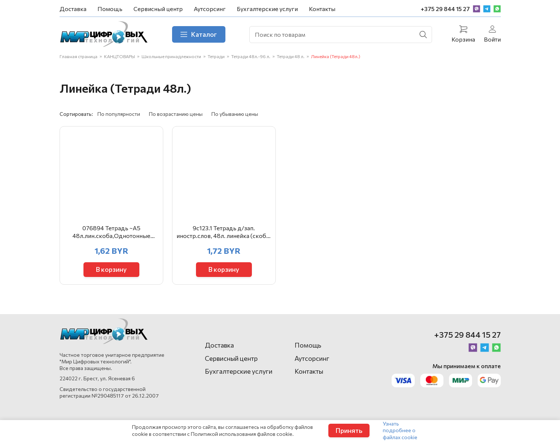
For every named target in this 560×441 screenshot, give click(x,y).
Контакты (322, 8)
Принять (349, 430)
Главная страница (78, 56)
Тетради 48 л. (290, 56)
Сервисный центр (158, 8)
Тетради (216, 56)
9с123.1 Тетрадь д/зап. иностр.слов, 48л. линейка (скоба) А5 (223, 232)
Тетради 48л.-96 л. (250, 56)
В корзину (111, 269)
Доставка (73, 8)
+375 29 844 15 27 (445, 8)
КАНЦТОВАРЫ (119, 56)
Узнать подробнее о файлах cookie (400, 430)
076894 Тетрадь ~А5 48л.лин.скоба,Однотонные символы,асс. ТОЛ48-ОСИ (111, 232)
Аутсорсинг (210, 8)
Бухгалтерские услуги (267, 8)
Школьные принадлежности (171, 56)
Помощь (109, 8)
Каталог (199, 34)
